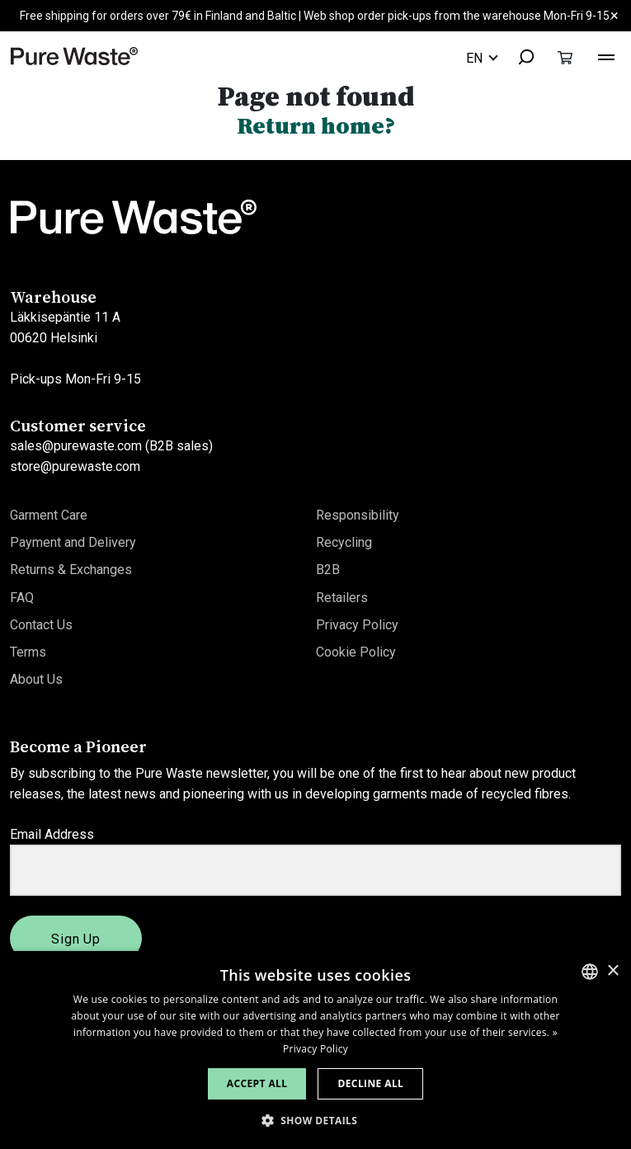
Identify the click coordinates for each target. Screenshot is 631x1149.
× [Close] (614, 15)
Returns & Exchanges (71, 569)
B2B (328, 569)
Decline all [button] (370, 1083)
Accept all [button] (257, 1083)
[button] (316, 1120)
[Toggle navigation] (606, 55)
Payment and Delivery (73, 542)
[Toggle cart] (565, 57)
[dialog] (315, 1050)
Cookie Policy (356, 652)
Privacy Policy (357, 625)
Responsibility (357, 515)
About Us (36, 679)
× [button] (612, 971)
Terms (28, 652)
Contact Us (41, 625)
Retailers (342, 597)
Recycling (344, 542)
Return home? (316, 125)
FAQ (22, 597)
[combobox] (519, 58)
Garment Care (48, 515)
